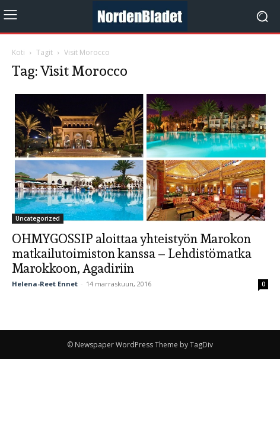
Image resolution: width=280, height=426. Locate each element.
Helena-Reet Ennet (45, 283)
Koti (18, 52)
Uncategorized (37, 218)
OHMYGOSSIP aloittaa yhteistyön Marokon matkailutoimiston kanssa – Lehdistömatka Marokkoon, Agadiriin (132, 253)
